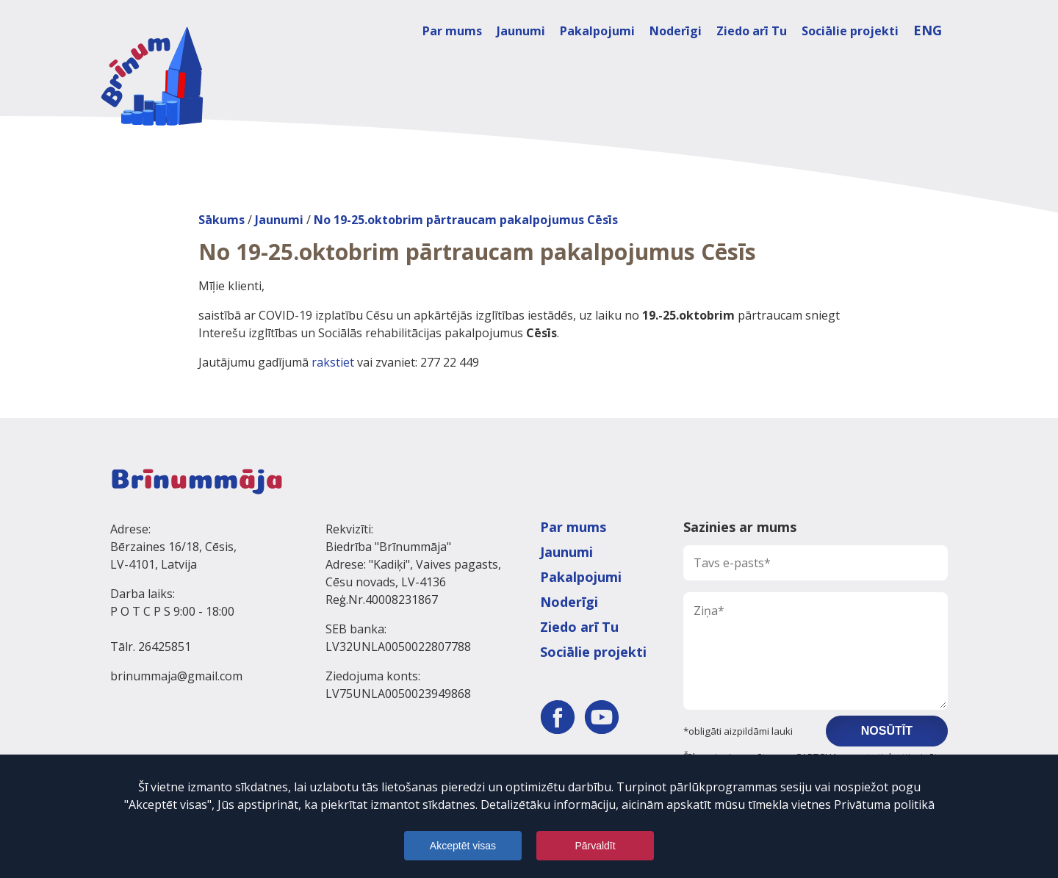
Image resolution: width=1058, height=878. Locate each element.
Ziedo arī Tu (751, 31)
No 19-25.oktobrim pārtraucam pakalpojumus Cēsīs (466, 220)
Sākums (221, 220)
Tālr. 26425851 (150, 646)
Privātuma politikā (884, 804)
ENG (927, 30)
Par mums (452, 31)
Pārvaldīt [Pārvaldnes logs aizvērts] (595, 846)
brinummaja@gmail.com (176, 676)
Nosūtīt (887, 730)
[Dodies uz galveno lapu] (152, 76)
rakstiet (333, 362)
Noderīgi (675, 31)
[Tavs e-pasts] (815, 562)
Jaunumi (521, 31)
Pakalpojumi (597, 31)
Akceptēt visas (463, 846)
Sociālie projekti (850, 31)
